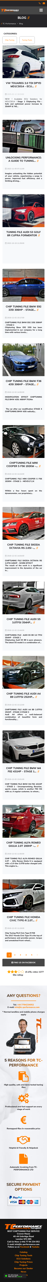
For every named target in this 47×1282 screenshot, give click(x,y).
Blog (21, 23)
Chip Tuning (9, 40)
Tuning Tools (27, 40)
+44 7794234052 (25, 1004)
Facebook (25, 1247)
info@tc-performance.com (27, 1007)
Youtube (35, 1247)
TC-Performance (9, 23)
